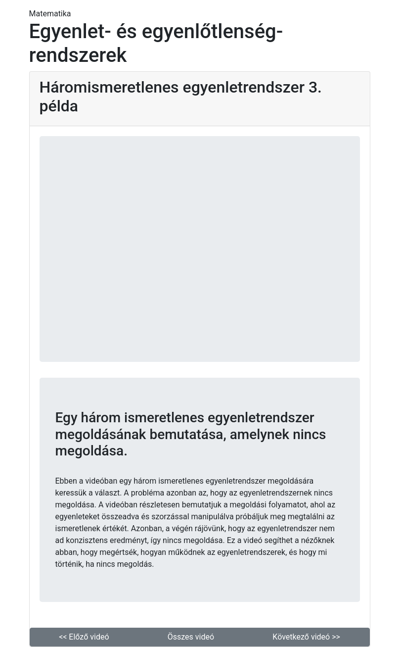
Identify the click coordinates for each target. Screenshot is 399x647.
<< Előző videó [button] (84, 637)
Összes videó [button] (191, 637)
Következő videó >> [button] (306, 637)
